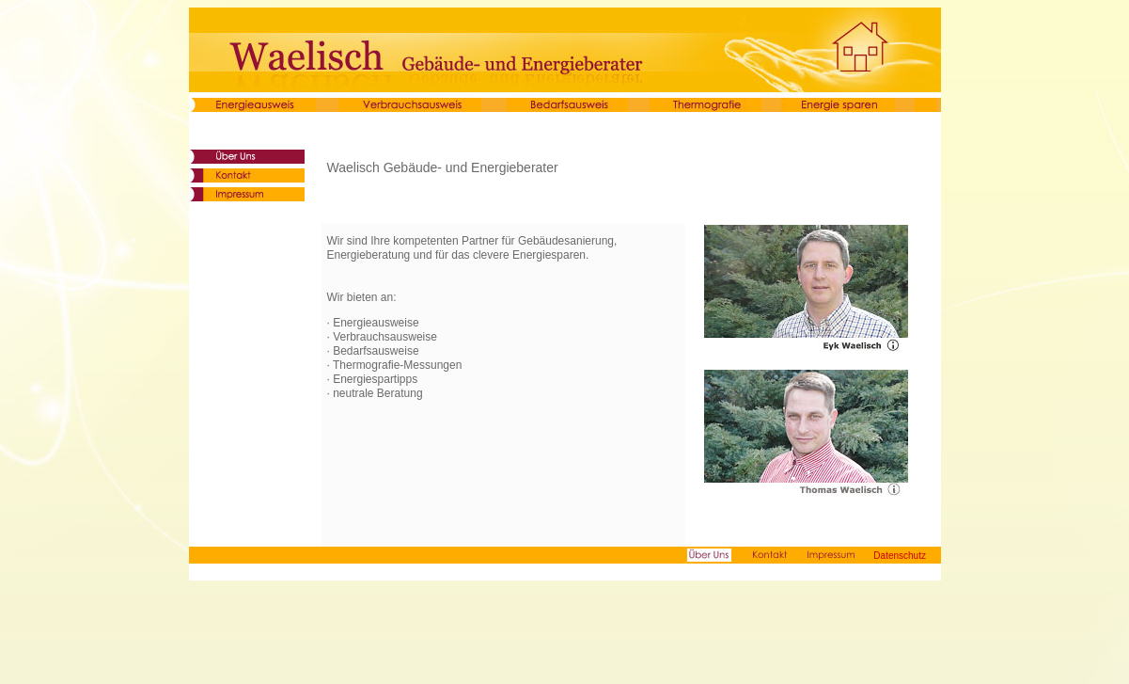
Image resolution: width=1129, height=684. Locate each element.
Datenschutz (899, 555)
